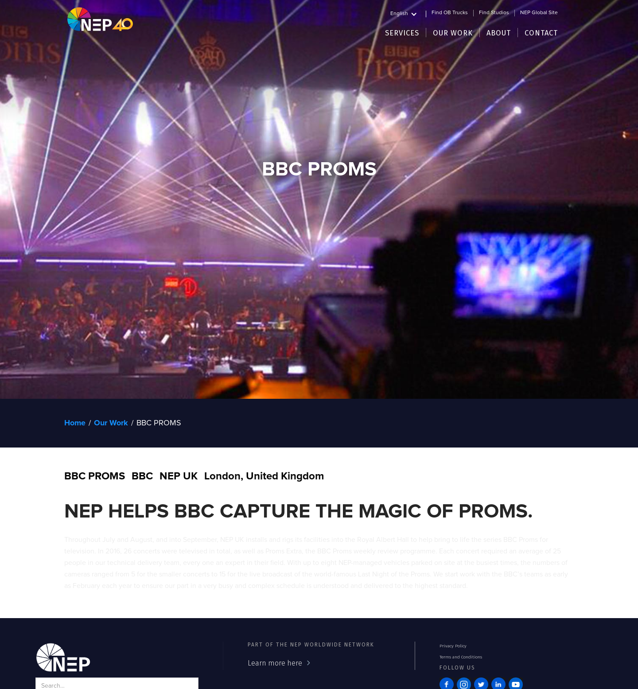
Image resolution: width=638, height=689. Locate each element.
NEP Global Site (539, 13)
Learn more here (275, 663)
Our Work (111, 423)
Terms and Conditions (461, 657)
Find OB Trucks (450, 13)
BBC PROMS (158, 423)
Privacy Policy (453, 646)
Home (75, 423)
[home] (100, 18)
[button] (408, 13)
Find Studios (494, 13)
